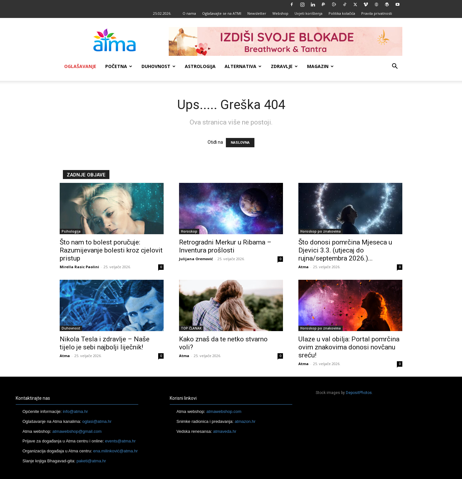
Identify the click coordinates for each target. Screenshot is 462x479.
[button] (394, 67)
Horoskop (189, 231)
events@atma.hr (120, 441)
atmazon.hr (245, 421)
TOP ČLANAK (191, 328)
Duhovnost (158, 66)
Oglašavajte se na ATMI (221, 13)
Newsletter (256, 13)
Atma (303, 266)
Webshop (280, 13)
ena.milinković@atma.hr (115, 451)
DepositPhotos (359, 392)
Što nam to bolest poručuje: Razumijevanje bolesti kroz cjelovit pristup (111, 250)
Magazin (320, 66)
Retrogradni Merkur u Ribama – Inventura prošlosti (225, 246)
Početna (118, 66)
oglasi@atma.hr (96, 421)
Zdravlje (284, 66)
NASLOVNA (240, 143)
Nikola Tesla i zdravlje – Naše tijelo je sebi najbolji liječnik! (105, 343)
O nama (189, 13)
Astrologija (200, 66)
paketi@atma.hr (91, 460)
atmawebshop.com (223, 411)
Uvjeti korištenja (308, 13)
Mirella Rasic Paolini (79, 266)
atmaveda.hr (224, 431)
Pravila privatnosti (376, 13)
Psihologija (71, 231)
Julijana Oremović (196, 258)
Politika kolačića (342, 13)
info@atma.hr (75, 411)
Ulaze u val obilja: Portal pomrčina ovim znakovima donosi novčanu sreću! (348, 347)
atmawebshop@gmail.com (76, 431)
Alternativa (243, 66)
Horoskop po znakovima (320, 231)
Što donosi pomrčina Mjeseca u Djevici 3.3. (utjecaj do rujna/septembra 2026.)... (345, 250)
